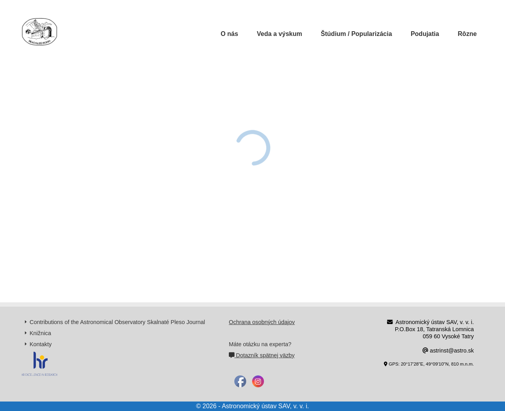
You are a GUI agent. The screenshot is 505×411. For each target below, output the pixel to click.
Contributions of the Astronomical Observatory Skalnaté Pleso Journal (117, 322)
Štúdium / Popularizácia (356, 33)
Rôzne (467, 33)
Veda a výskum (279, 33)
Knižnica (40, 333)
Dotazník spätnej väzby (262, 355)
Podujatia (425, 33)
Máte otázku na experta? (260, 344)
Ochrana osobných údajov (262, 322)
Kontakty (41, 344)
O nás (229, 33)
